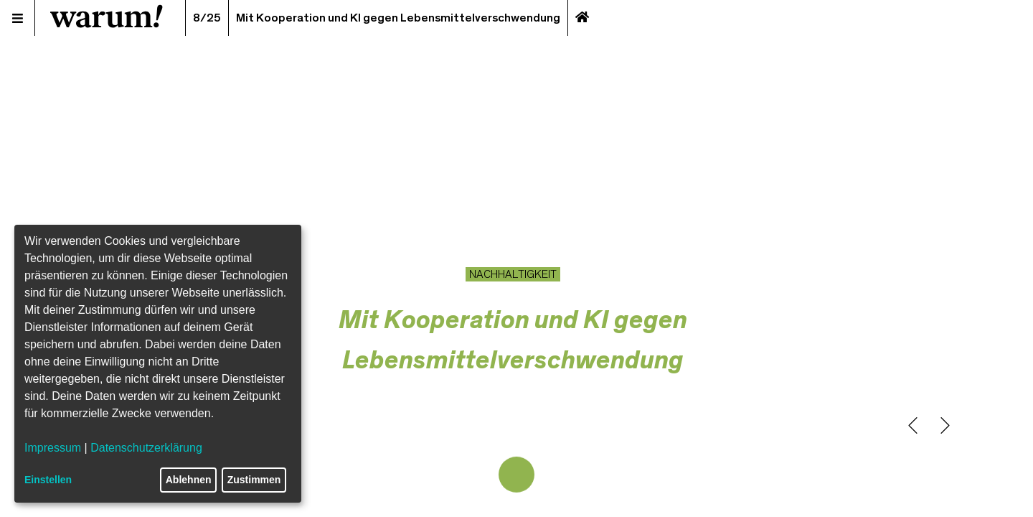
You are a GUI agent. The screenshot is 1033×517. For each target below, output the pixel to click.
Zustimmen (254, 479)
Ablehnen (189, 479)
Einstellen (48, 479)
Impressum (52, 448)
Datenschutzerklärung (146, 448)
